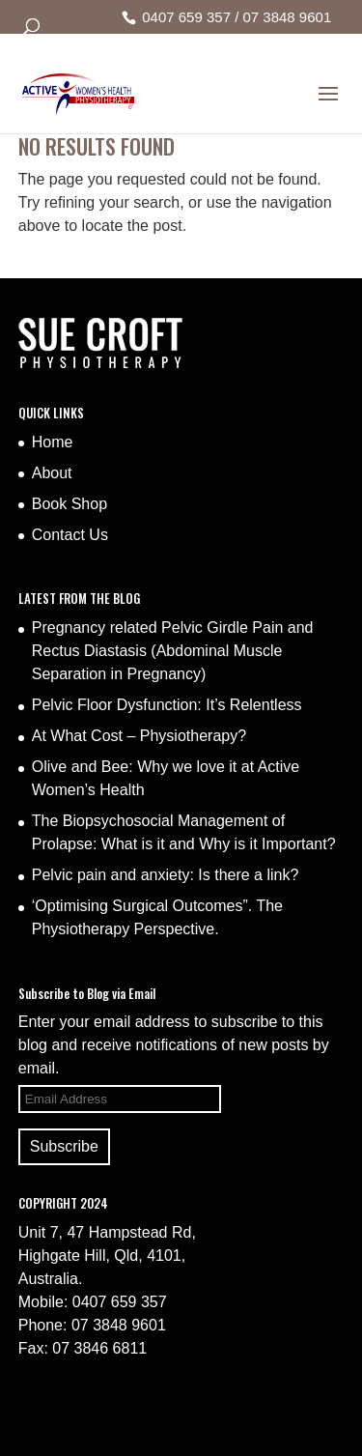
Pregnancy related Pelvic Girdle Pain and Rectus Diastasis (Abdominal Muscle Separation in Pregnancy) (173, 650)
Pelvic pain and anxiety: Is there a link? (165, 875)
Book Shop (69, 504)
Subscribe (64, 1146)
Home (52, 442)
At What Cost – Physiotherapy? (139, 736)
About (52, 473)
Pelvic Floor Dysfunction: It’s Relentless (167, 705)
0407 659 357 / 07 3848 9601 (236, 17)
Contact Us (70, 535)
